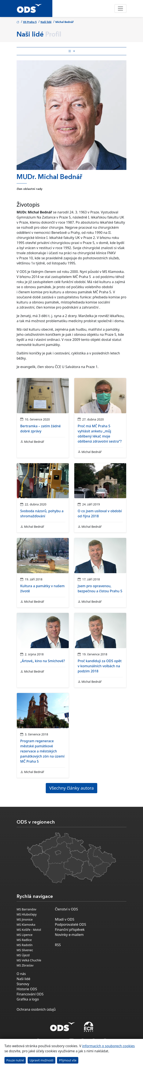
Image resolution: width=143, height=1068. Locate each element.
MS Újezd (23, 955)
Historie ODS (27, 989)
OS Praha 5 (30, 22)
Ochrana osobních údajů (36, 1009)
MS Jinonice (25, 919)
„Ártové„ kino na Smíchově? (42, 661)
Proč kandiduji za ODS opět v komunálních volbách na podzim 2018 (100, 666)
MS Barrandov (26, 909)
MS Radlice (24, 940)
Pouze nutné (15, 1060)
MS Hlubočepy (27, 914)
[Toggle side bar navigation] (71, 51)
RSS (58, 944)
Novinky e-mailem (69, 934)
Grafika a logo (28, 999)
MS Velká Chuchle (29, 960)
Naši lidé (45, 22)
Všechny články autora (71, 788)
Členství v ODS (66, 909)
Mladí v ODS (64, 919)
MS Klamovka (26, 925)
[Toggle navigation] (120, 8)
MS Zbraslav (25, 965)
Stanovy (23, 984)
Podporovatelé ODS (70, 924)
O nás (21, 973)
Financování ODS (30, 994)
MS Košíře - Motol (29, 930)
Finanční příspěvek (70, 929)
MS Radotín (25, 945)
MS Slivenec (25, 950)
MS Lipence (25, 935)
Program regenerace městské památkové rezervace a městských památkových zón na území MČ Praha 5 (42, 751)
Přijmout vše (67, 1060)
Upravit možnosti (41, 1060)
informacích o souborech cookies (108, 1046)
